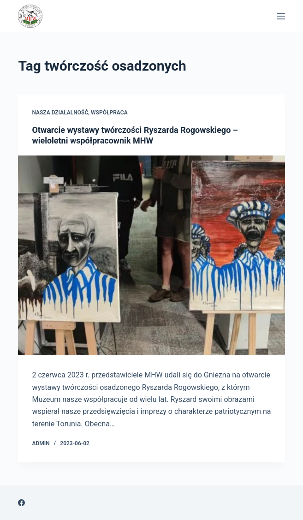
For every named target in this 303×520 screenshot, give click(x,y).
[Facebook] (21, 502)
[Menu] (281, 16)
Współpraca (109, 112)
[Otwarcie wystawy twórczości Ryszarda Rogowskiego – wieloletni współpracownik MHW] (151, 255)
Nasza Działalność (60, 112)
